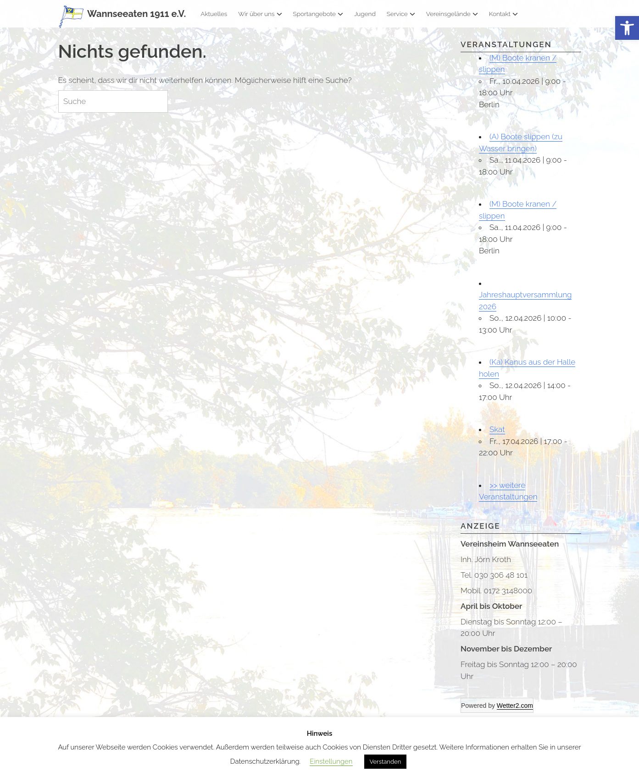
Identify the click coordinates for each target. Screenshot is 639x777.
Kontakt (503, 13)
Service (401, 13)
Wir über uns (260, 13)
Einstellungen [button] (331, 761)
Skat (497, 429)
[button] (627, 28)
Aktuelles (213, 13)
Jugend (365, 13)
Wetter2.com (515, 705)
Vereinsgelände (452, 13)
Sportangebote (318, 13)
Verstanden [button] (385, 761)
